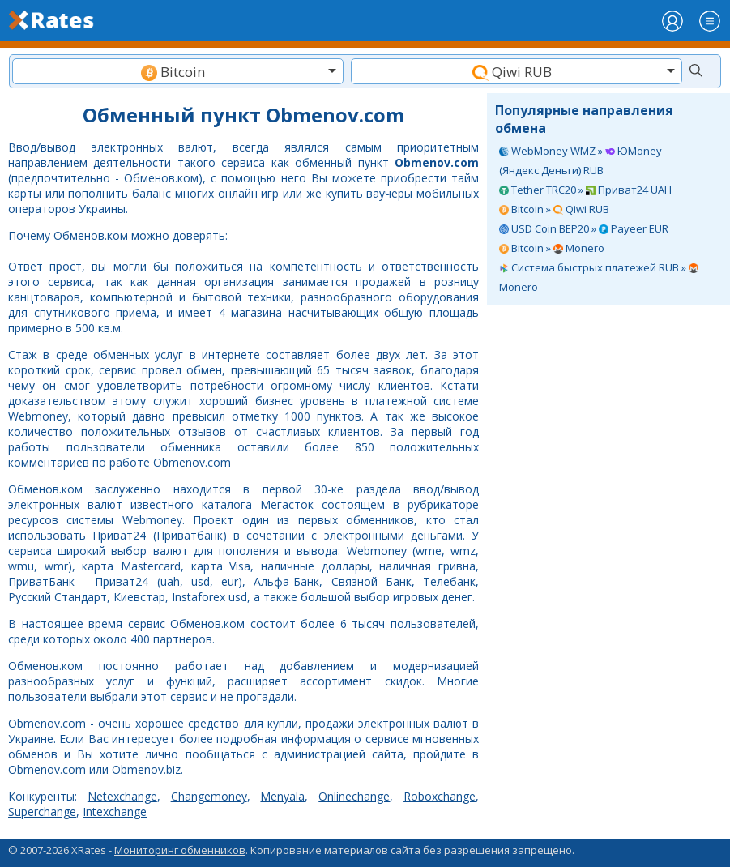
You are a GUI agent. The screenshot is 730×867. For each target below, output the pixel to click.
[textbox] (178, 71)
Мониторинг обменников (179, 850)
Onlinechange (354, 796)
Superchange (42, 811)
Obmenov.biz (146, 769)
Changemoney (209, 796)
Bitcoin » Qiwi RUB (554, 209)
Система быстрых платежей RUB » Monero (598, 277)
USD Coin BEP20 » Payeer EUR (583, 228)
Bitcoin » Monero (551, 248)
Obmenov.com (47, 769)
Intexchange (115, 811)
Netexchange (122, 796)
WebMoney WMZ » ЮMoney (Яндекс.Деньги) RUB (580, 160)
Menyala (282, 796)
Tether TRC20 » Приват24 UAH (585, 189)
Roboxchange (439, 796)
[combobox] (178, 71)
